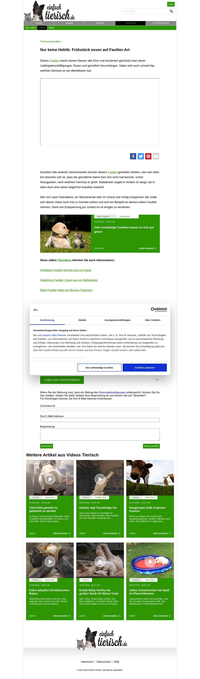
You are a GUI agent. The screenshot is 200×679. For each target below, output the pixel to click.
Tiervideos (65, 260)
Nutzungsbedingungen (112, 392)
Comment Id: (47, 405)
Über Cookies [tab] (152, 320)
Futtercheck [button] (161, 23)
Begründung (47, 426)
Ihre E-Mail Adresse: (52, 416)
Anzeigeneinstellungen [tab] (117, 320)
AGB (116, 661)
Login (171, 4)
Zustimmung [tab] (47, 320)
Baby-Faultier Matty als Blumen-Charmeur (66, 290)
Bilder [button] (51, 28)
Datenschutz (103, 661)
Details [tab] (82, 320)
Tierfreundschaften (50, 41)
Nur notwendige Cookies (99, 367)
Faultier (54, 60)
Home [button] (39, 23)
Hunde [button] (69, 23)
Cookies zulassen (145, 367)
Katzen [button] (100, 23)
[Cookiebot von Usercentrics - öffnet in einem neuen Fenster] (153, 309)
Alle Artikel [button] (30, 28)
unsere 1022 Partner (54, 335)
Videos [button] (42, 28)
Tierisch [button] (130, 23)
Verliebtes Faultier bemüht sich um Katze (65, 270)
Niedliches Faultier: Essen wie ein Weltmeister (69, 280)
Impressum (87, 661)
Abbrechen (46, 446)
